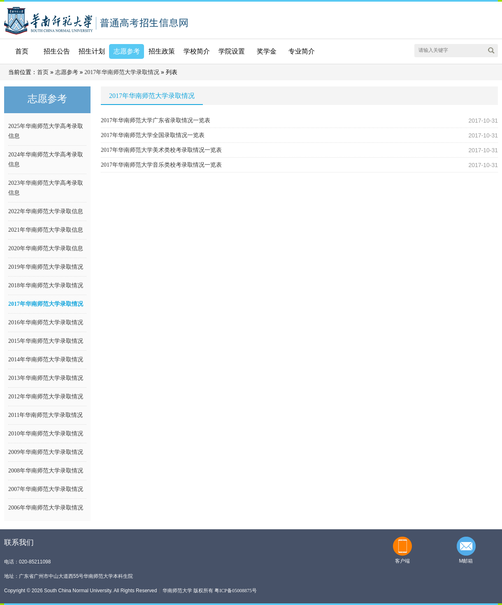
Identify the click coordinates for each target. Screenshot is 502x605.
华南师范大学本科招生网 (48, 20)
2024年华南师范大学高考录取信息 (45, 159)
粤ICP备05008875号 (235, 590)
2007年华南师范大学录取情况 (45, 489)
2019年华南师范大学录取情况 (45, 267)
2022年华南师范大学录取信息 (45, 211)
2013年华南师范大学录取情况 (45, 378)
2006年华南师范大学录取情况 (45, 508)
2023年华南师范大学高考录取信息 (45, 188)
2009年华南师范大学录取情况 (45, 452)
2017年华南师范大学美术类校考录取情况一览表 (161, 150)
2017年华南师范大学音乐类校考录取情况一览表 (161, 165)
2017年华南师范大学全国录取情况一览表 (153, 135)
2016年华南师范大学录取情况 (45, 322)
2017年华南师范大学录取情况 (121, 72)
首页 (21, 51)
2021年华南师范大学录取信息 (45, 230)
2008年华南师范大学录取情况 (45, 471)
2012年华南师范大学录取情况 (45, 396)
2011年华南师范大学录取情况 (45, 415)
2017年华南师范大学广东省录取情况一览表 (155, 120)
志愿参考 (66, 72)
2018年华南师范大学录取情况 (45, 285)
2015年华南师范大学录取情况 (45, 341)
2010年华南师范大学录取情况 (45, 433)
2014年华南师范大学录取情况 (45, 359)
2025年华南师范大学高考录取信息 (45, 131)
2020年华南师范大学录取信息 (45, 248)
